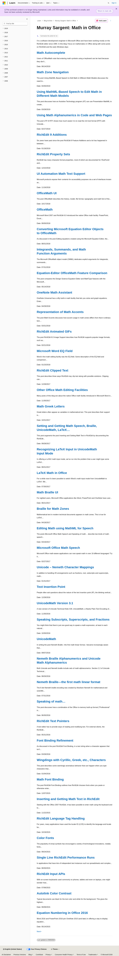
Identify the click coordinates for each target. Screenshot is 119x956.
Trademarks (92, 954)
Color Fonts (45, 838)
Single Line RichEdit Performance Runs (66, 857)
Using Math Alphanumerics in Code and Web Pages (74, 115)
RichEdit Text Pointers (53, 721)
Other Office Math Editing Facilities (62, 390)
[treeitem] (15, 28)
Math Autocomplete (51, 52)
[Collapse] (27, 19)
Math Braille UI (47, 492)
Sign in (114, 3)
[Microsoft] (4, 3)
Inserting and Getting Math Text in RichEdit (68, 799)
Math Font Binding (50, 779)
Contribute (39, 954)
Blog (30, 954)
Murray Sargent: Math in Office (65, 21)
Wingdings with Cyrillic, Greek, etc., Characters (71, 760)
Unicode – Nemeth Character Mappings (65, 567)
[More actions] (110, 20)
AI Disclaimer (6, 954)
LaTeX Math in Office (52, 473)
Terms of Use (81, 954)
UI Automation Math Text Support (61, 173)
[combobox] (15, 23)
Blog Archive (48, 21)
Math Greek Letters (51, 406)
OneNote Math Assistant (54, 292)
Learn (39, 21)
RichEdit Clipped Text (52, 370)
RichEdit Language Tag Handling (61, 818)
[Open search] (108, 3)
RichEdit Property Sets (53, 154)
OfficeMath (45, 209)
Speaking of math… (51, 701)
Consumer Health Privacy (63, 954)
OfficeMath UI (47, 193)
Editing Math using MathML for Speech (65, 528)
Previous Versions (19, 954)
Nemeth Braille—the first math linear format (68, 682)
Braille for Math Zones (53, 508)
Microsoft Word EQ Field (55, 351)
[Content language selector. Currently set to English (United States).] (12, 949)
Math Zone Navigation (53, 72)
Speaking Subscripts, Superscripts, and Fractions (73, 619)
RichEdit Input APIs (51, 874)
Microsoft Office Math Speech (58, 547)
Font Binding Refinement (55, 740)
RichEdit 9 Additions (52, 134)
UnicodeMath (46, 639)
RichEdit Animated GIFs (54, 331)
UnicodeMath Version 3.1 (55, 603)
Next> (39, 931)
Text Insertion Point (51, 586)
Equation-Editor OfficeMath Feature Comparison (72, 273)
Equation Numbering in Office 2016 (62, 913)
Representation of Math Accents (60, 312)
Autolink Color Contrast (54, 893)
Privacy (48, 954)
